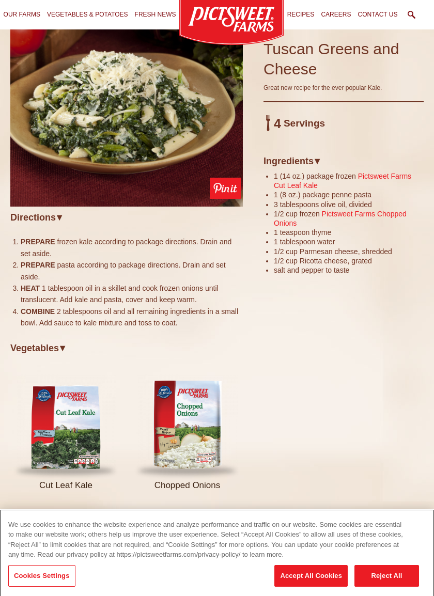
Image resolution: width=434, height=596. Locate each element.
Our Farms (22, 14)
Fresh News (155, 14)
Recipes (301, 14)
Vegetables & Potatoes (87, 14)
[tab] (126, 217)
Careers (336, 14)
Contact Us (378, 14)
